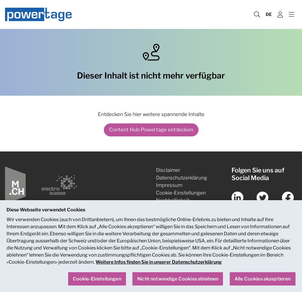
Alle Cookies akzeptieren (262, 283)
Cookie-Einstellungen (181, 193)
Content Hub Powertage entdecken (151, 130)
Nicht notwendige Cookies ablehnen (177, 283)
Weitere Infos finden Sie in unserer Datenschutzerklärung (159, 266)
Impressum (169, 185)
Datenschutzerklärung (181, 178)
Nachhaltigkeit (172, 200)
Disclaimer (168, 170)
